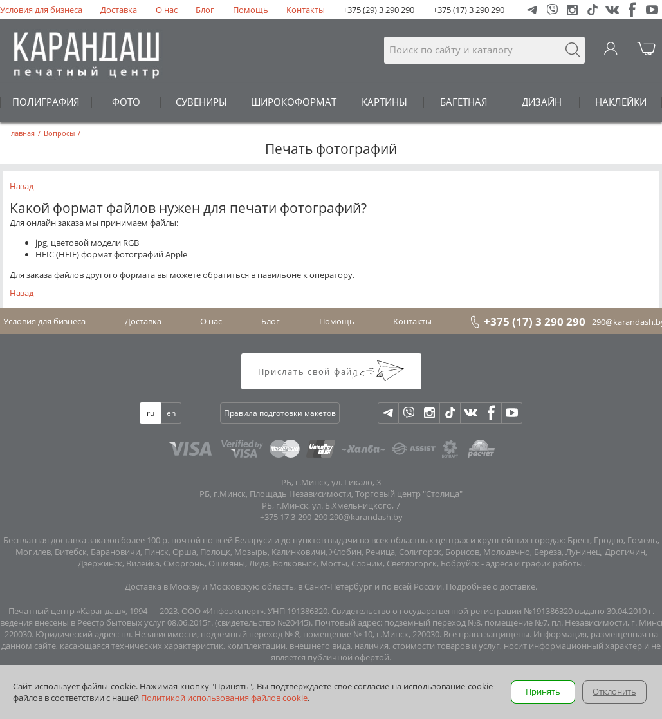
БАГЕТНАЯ (464, 101)
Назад (21, 186)
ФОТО (126, 101)
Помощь (250, 9)
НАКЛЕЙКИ (621, 101)
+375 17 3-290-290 (293, 517)
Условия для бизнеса (41, 9)
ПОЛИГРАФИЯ (46, 101)
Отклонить (614, 691)
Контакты (305, 9)
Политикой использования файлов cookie (224, 698)
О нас (167, 9)
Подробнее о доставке (490, 586)
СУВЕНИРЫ (201, 101)
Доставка (118, 9)
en (171, 412)
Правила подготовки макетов (280, 412)
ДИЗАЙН (542, 101)
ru (150, 412)
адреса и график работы (534, 563)
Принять (543, 691)
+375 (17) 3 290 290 (468, 9)
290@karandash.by (366, 517)
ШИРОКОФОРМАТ (293, 101)
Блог (205, 9)
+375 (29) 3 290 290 (378, 9)
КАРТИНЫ (384, 101)
